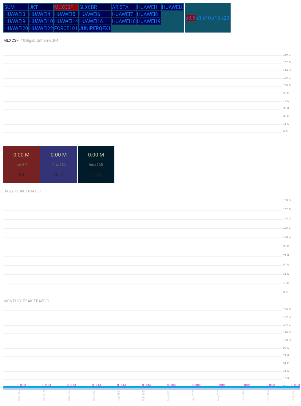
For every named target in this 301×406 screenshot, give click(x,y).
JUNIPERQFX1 (95, 28)
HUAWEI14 (66, 21)
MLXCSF (63, 7)
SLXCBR (88, 7)
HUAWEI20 (16, 28)
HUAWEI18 (124, 21)
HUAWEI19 (148, 21)
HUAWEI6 (89, 14)
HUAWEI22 (41, 28)
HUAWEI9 (14, 21)
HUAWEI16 (91, 21)
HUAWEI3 (14, 14)
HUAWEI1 (147, 7)
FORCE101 (65, 28)
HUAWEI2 (172, 7)
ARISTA (120, 7)
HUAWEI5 (64, 14)
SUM (9, 7)
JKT (33, 7)
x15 (216, 18)
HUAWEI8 (147, 14)
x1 (199, 18)
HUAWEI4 (39, 14)
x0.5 (190, 18)
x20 (225, 18)
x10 (207, 18)
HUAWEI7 (122, 14)
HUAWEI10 (41, 21)
